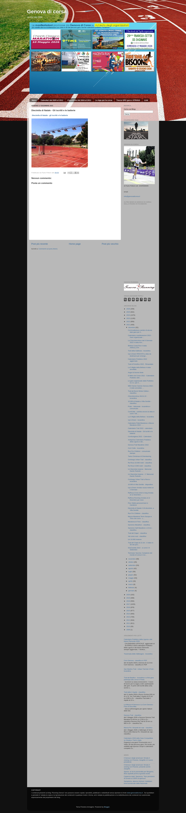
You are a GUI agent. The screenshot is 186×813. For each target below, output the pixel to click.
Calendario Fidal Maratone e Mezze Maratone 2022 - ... (141, 424)
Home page (75, 244)
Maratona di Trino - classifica (138, 522)
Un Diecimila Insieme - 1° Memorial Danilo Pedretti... (140, 475)
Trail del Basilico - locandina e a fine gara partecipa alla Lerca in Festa (139, 678)
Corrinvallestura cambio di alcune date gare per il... (140, 331)
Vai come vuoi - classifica (137, 536)
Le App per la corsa (103, 100)
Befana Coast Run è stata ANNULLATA (137, 347)
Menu (34, 100)
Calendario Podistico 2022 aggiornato (137, 360)
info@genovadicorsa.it (132, 196)
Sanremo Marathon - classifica (139, 525)
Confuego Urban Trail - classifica (140, 459)
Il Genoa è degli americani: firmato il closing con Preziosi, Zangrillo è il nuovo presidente (138, 760)
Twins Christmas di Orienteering (139, 456)
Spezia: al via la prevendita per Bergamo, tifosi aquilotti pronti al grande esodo (139, 772)
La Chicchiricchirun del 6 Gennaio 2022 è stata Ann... (140, 341)
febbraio (131, 587)
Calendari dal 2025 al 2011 (52, 100)
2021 (128, 325)
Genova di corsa (47, 11)
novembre (132, 559)
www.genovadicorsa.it (135, 793)
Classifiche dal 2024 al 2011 (79, 100)
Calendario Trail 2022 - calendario (140, 428)
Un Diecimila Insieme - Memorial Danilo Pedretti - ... (139, 470)
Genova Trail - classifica (132, 715)
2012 (128, 620)
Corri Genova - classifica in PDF (135, 660)
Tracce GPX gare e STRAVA (128, 100)
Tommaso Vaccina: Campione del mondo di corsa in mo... (140, 554)
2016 (128, 607)
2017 (128, 604)
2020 (128, 595)
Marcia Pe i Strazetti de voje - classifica (138, 728)
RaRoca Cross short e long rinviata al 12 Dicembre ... (140, 494)
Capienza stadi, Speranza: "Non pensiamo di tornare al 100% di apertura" (139, 777)
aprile (130, 581)
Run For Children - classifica (138, 513)
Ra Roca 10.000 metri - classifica (140, 463)
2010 (128, 626)
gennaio (131, 591)
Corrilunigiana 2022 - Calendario (139, 436)
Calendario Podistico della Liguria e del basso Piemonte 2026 (138, 640)
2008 (128, 630)
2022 (128, 321)
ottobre (131, 562)
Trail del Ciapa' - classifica (137, 533)
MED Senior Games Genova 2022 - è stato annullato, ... (141, 387)
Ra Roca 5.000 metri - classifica (139, 466)
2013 (128, 617)
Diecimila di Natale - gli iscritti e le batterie (50, 115)
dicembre (132, 327)
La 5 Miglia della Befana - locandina (141, 417)
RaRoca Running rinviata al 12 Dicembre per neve (139, 499)
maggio (131, 578)
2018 (128, 601)
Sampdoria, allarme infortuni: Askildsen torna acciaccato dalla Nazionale (138, 782)
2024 (128, 315)
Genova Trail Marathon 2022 (138, 445)
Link (146, 100)
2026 (128, 309)
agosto (131, 568)
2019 (128, 598)
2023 (128, 318)
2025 (128, 312)
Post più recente (39, 244)
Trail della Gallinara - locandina (139, 351)
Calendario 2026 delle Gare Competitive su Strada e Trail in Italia (138, 739)
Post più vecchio (110, 244)
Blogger (107, 807)
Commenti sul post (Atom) (48, 249)
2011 (128, 623)
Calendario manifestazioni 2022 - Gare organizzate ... (140, 336)
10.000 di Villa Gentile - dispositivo (140, 484)
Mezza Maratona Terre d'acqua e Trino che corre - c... (140, 517)
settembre (132, 565)
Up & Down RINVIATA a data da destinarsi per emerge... (139, 355)
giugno (131, 575)
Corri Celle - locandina (136, 448)
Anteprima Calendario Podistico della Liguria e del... (139, 441)
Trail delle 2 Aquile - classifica (134, 692)
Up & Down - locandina (136, 420)
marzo (130, 584)
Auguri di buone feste (135, 372)
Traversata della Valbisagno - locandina (138, 654)
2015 (128, 611)
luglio (130, 571)
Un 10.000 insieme (135, 539)
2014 (128, 614)
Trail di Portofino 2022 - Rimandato (140, 364)
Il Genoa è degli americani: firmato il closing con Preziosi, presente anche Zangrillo (137, 767)
